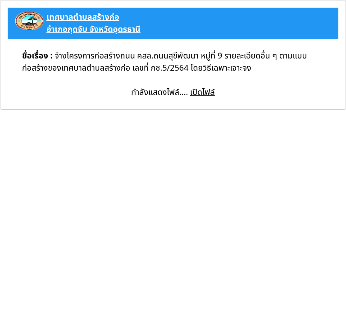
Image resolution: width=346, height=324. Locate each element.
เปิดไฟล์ (202, 92)
